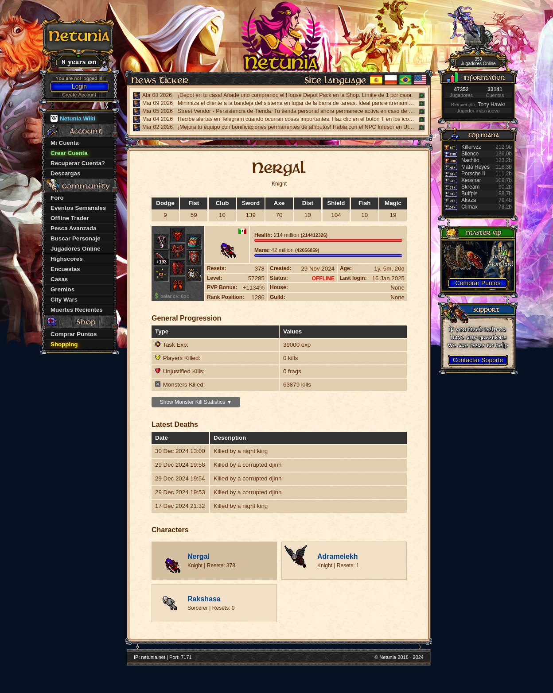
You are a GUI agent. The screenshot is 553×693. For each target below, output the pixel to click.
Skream (470, 187)
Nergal (198, 556)
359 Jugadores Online (478, 61)
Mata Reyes (475, 167)
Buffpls (469, 193)
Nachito (470, 160)
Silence (470, 154)
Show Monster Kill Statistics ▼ (196, 402)
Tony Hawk (491, 104)
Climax (469, 207)
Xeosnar (471, 180)
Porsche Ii (473, 173)
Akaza (468, 200)
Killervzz (471, 147)
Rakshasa (204, 599)
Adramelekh (337, 556)
